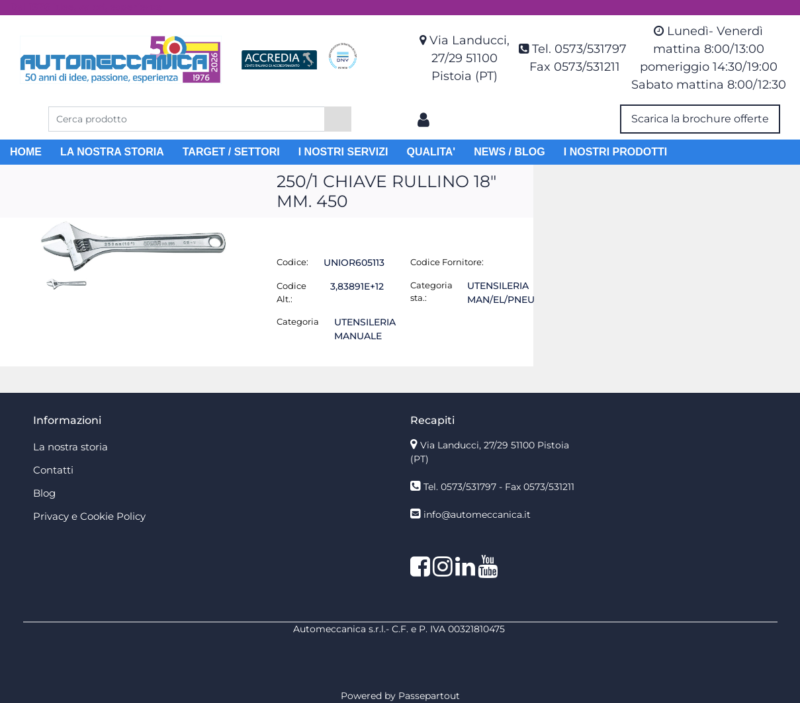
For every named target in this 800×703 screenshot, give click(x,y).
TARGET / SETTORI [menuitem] (231, 151)
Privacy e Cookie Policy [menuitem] (89, 516)
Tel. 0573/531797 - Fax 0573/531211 (498, 487)
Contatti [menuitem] (53, 470)
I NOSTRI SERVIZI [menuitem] (343, 151)
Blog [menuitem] (44, 493)
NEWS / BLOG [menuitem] (509, 151)
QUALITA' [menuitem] (430, 151)
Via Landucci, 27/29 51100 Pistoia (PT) (469, 58)
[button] (337, 119)
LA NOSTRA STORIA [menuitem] (112, 151)
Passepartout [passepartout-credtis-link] (429, 696)
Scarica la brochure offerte (700, 118)
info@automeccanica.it (477, 514)
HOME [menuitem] (26, 151)
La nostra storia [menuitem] (70, 446)
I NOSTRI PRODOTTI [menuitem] (615, 151)
